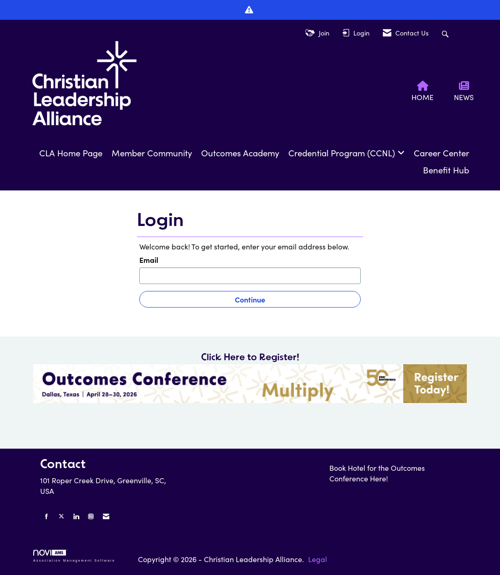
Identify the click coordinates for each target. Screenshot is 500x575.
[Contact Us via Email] (106, 516)
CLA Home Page (70, 153)
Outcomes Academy (240, 153)
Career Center (441, 153)
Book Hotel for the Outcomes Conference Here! (377, 473)
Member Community (152, 153)
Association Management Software (74, 556)
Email (148, 260)
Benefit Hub (446, 170)
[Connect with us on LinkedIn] (76, 516)
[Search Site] (446, 33)
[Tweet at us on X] (61, 516)
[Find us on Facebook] (46, 516)
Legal (317, 559)
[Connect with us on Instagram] (90, 516)
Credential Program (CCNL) (343, 153)
